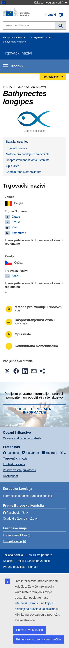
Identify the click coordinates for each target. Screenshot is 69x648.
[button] (7, 371)
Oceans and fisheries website (22, 438)
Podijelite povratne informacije (34, 410)
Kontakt (33, 566)
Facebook (11, 512)
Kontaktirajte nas (14, 464)
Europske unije (12, 541)
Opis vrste (12, 166)
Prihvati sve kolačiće (29, 629)
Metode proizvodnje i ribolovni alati (28, 154)
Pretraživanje (60, 25)
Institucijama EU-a (15, 535)
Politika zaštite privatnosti (19, 470)
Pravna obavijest (14, 566)
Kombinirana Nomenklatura (24, 172)
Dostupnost (10, 476)
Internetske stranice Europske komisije (28, 495)
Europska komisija (12, 37)
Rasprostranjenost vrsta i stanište (27, 160)
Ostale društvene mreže (18, 518)
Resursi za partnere (39, 555)
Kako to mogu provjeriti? (50, 2)
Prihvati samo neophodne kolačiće (38, 639)
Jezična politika (13, 555)
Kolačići (8, 560)
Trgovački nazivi (42, 37)
